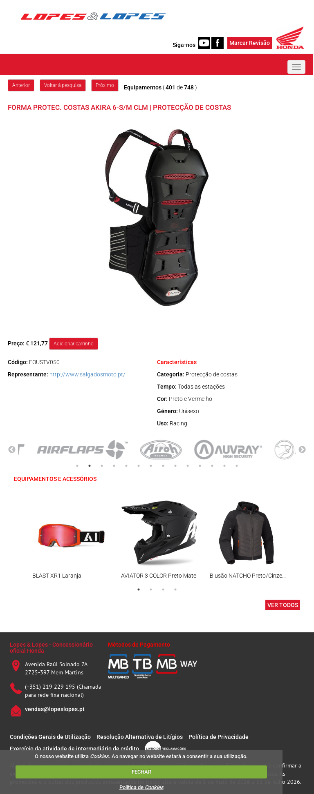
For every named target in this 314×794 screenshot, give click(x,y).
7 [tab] (151, 466)
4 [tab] (114, 466)
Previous (12, 450)
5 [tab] (126, 466)
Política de (141, 787)
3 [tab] (102, 466)
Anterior (21, 85)
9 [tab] (175, 466)
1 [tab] (77, 466)
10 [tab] (188, 466)
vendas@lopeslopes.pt (55, 709)
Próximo (105, 85)
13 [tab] (224, 466)
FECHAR (141, 772)
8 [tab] (163, 466)
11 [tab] (200, 466)
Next (302, 450)
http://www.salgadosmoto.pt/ (87, 374)
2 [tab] (89, 466)
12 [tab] (212, 466)
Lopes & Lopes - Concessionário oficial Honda (51, 647)
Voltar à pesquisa (62, 85)
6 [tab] (139, 466)
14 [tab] (237, 466)
